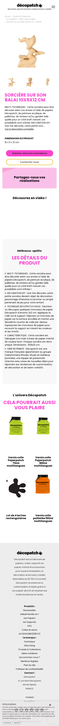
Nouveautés (29, 610)
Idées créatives (29, 653)
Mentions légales (29, 661)
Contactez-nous (29, 162)
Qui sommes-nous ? (29, 657)
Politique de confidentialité (29, 669)
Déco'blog (29, 645)
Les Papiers (29, 618)
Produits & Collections (22, 16)
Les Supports (29, 622)
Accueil (8, 16)
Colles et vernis (29, 629)
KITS (30, 625)
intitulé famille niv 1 (29, 614)
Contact (29, 697)
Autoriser (7, 723)
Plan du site (29, 665)
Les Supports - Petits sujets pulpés (21, 19)
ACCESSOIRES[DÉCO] (29, 633)
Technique (29, 641)
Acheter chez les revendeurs (29, 153)
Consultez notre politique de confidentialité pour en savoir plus (28, 717)
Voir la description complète (19, 129)
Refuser (17, 723)
